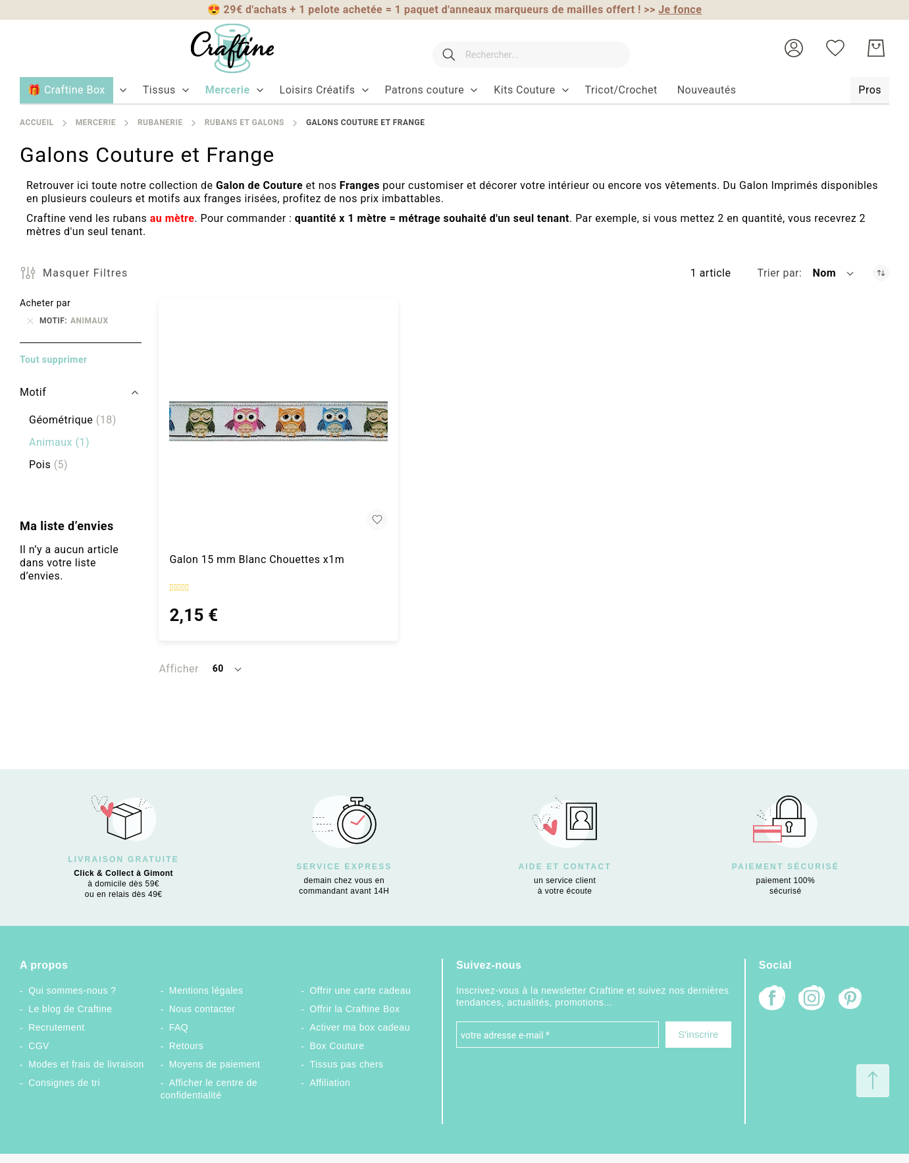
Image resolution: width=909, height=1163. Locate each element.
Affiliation (329, 1082)
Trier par (778, 273)
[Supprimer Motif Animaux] (30, 321)
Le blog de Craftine (70, 1009)
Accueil (37, 122)
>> (673, 9)
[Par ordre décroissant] (881, 273)
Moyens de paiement (215, 1064)
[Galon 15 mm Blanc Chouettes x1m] (278, 421)
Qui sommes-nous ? (72, 990)
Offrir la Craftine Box (354, 1009)
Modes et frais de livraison (86, 1064)
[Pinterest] (851, 1000)
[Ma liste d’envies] (835, 48)
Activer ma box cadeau (359, 1027)
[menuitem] (159, 90)
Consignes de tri (64, 1082)
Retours (186, 1046)
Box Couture (336, 1046)
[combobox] (524, 48)
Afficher (178, 669)
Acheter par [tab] (45, 303)
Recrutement (56, 1027)
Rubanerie (160, 122)
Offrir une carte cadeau (360, 990)
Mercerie (96, 122)
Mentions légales (206, 990)
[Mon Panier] (876, 48)
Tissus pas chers (346, 1064)
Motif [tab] (33, 392)
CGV (38, 1046)
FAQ (178, 1027)
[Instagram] (811, 999)
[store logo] (220, 48)
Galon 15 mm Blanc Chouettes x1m (256, 559)
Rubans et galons (244, 122)
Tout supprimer (54, 359)
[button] (794, 48)
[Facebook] (772, 999)
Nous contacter (202, 1009)
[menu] (454, 91)
